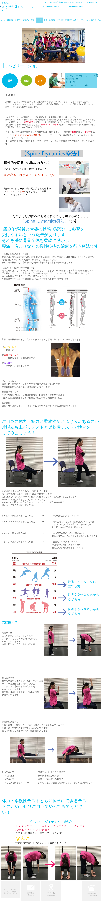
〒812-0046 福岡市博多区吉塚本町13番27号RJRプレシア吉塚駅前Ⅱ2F (70, 2)
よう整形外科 (11, 7)
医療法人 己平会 (9, 3)
